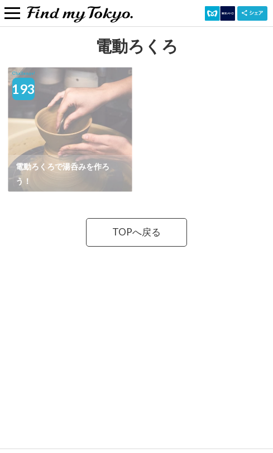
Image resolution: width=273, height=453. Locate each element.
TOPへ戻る (136, 232)
